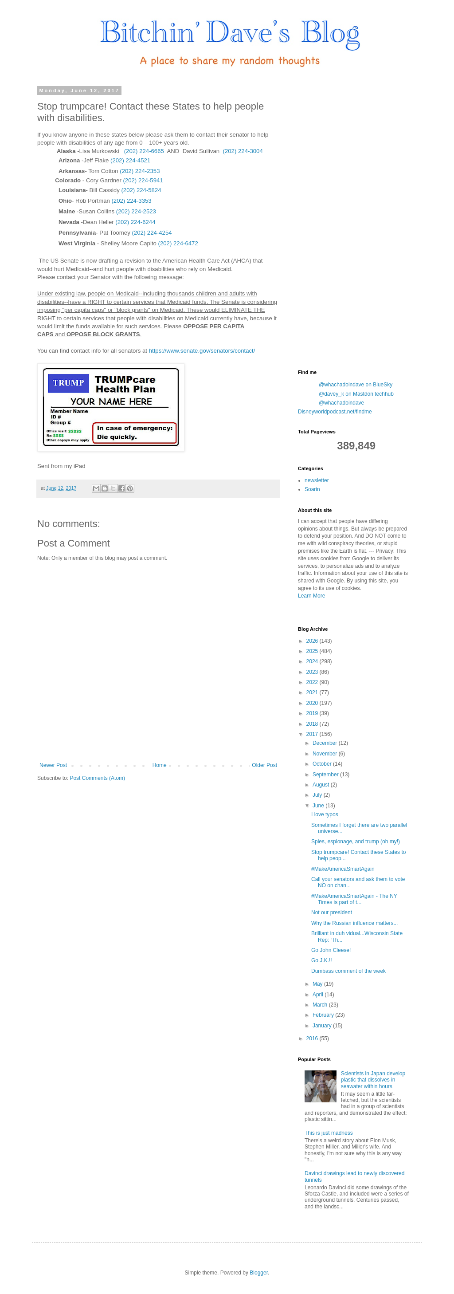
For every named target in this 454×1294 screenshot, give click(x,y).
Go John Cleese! (331, 950)
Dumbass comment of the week (348, 971)
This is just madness (329, 1133)
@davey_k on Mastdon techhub (356, 394)
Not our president (331, 912)
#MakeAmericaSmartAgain (343, 869)
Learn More (311, 596)
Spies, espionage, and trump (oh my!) (355, 841)
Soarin (312, 489)
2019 (313, 713)
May (318, 984)
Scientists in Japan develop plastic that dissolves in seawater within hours (373, 1079)
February (324, 1015)
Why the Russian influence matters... (354, 923)
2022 (313, 682)
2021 (313, 692)
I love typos (324, 814)
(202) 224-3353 (131, 200)
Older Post (264, 765)
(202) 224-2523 (136, 211)
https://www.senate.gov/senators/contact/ (202, 350)
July (318, 795)
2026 (313, 641)
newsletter (317, 480)
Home (160, 765)
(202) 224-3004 (243, 151)
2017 (313, 734)
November (326, 754)
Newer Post (53, 765)
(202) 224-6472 (178, 243)
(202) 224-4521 (130, 160)
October (323, 764)
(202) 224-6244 (135, 222)
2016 (313, 1038)
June (319, 805)
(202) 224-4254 (152, 232)
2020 (313, 703)
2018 (313, 724)
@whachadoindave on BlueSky (355, 385)
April (319, 994)
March (321, 1005)
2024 (313, 661)
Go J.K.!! (321, 960)
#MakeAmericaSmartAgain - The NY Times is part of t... (354, 899)
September (326, 774)
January (323, 1026)
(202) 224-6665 (144, 151)
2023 (313, 672)
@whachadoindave (341, 403)
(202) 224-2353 (140, 171)
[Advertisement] (364, 221)
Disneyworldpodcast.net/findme (335, 412)
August (322, 785)
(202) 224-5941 (143, 180)
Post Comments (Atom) (97, 778)
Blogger (259, 1273)
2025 (313, 651)
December (326, 743)
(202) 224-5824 (141, 190)
